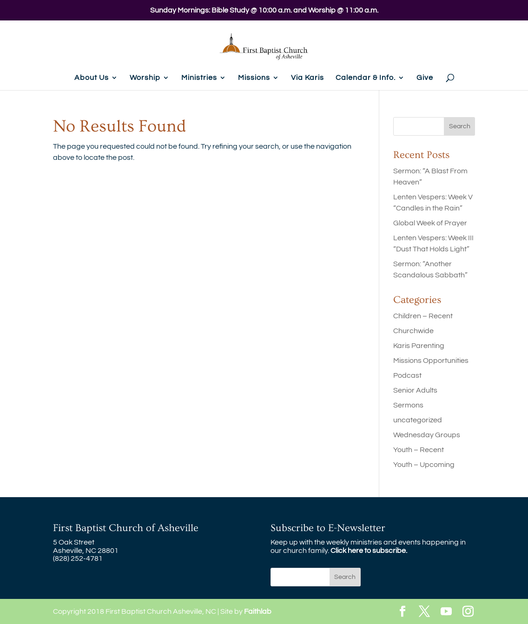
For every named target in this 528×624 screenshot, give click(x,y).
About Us (91, 77)
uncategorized (417, 420)
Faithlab (257, 611)
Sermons (408, 405)
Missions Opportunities (431, 360)
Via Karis (307, 77)
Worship (145, 77)
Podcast (407, 375)
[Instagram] (468, 612)
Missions (254, 77)
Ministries (199, 77)
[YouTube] (446, 612)
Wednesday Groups (426, 435)
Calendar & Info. (366, 77)
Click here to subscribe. (368, 550)
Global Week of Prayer (430, 223)
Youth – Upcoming (424, 464)
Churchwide (413, 331)
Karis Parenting (418, 345)
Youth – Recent (418, 449)
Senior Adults (415, 390)
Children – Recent (423, 316)
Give (424, 77)
